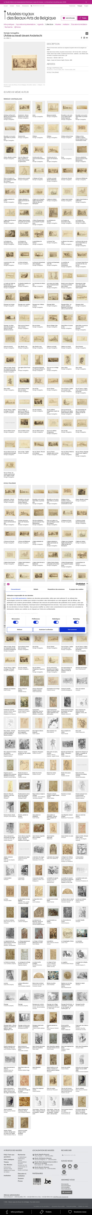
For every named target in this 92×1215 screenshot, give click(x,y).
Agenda (40, 24)
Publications (21, 1158)
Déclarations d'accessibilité (58, 1206)
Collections (49, 24)
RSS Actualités (65, 1187)
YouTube (70, 1169)
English (86, 6)
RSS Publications (66, 1189)
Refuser (19, 629)
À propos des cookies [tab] (76, 589)
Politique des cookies (83, 1206)
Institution (66, 24)
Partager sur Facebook (81, 37)
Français (80, 6)
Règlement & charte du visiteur (9, 1171)
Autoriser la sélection (46, 629)
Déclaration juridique (71, 1206)
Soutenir (21, 1178)
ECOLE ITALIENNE (53, 72)
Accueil (6, 6)
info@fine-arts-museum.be (60, 1197)
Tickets (84, 18)
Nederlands (72, 6)
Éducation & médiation (79, 24)
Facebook (64, 1169)
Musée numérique (23, 1170)
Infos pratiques (9, 24)
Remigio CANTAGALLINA (61, 68)
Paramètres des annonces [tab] (56, 589)
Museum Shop (8, 1168)
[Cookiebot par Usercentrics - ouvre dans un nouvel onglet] (77, 584)
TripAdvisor (64, 1174)
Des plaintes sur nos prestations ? (42, 1206)
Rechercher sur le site (31, 5)
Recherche (8, 27)
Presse (18, 6)
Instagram (75, 1169)
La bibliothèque (22, 1157)
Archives (20, 1163)
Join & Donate (70, 18)
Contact (12, 6)
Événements (25, 6)
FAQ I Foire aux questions (9, 1156)
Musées (58, 24)
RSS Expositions (66, 1185)
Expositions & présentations (25, 24)
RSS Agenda (64, 1184)
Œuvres (87, 33)
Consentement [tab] (15, 589)
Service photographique (22, 1161)
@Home (17, 27)
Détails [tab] (36, 589)
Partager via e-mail (87, 37)
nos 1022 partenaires (19, 598)
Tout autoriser (72, 629)
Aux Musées (8, 1164)
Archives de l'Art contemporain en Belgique (22, 1166)
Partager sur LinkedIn (84, 37)
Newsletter (68, 1192)
